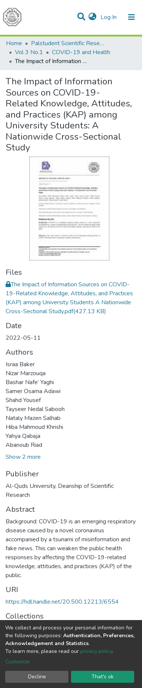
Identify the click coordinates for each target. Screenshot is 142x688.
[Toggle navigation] (131, 17)
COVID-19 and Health (81, 52)
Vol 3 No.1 (29, 52)
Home (14, 43)
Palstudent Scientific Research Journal (68, 43)
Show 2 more (23, 457)
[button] (92, 17)
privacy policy (96, 651)
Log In (109, 17)
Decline (37, 676)
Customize (17, 661)
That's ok (103, 676)
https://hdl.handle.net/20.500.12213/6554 (62, 602)
